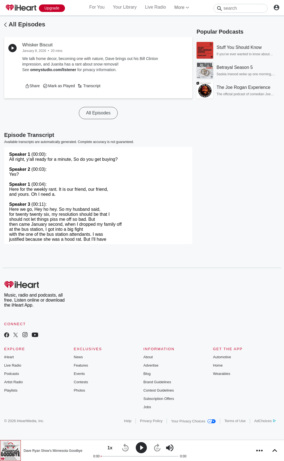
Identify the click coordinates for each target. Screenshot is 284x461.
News (78, 357)
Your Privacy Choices (193, 421)
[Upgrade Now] (52, 8)
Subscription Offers (159, 399)
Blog (147, 374)
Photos (79, 390)
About (148, 357)
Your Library (125, 7)
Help (128, 421)
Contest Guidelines (159, 390)
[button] (32, 85)
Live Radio (155, 7)
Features (81, 365)
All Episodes (27, 24)
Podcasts (11, 374)
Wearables (221, 374)
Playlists (10, 390)
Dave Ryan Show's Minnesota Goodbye (53, 451)
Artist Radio (13, 382)
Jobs (147, 407)
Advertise (151, 365)
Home (218, 365)
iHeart (9, 357)
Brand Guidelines (157, 382)
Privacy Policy (151, 421)
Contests (81, 382)
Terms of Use (235, 421)
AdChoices (265, 421)
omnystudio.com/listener (53, 69)
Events (79, 374)
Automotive (222, 357)
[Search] (240, 8)
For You (96, 7)
